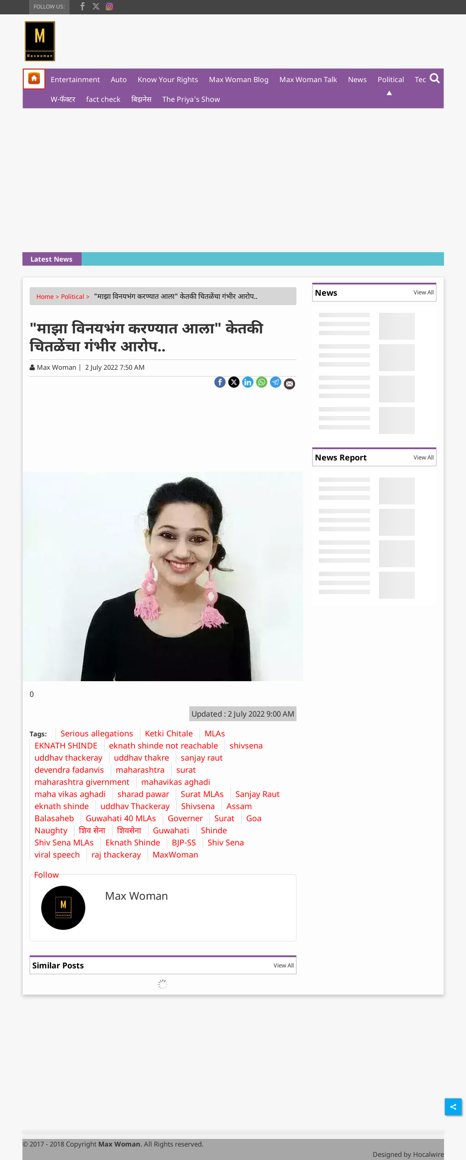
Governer (188, 818)
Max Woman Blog (239, 79)
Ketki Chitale (172, 733)
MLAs (218, 733)
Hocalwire (428, 1154)
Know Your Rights (168, 79)
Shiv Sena (229, 842)
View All (284, 965)
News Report (341, 457)
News (357, 79)
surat (189, 769)
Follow (46, 874)
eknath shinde (65, 806)
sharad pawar (147, 793)
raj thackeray (119, 854)
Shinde (217, 830)
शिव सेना (95, 830)
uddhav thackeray (72, 757)
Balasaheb (58, 818)
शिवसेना (132, 830)
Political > (76, 296)
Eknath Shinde (136, 842)
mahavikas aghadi (179, 781)
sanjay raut (205, 757)
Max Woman (136, 895)
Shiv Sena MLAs (67, 842)
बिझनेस (141, 99)
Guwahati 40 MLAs (124, 818)
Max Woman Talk (308, 79)
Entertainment (75, 79)
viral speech (61, 854)
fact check (103, 99)
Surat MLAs (206, 793)
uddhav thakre (145, 757)
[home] (34, 79)
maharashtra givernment (85, 781)
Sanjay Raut (261, 793)
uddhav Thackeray (138, 806)
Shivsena (201, 806)
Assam (242, 806)
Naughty (54, 830)
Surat (227, 818)
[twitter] (96, 5)
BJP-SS (187, 842)
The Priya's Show (191, 99)
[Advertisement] (233, 180)
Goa (257, 818)
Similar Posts (58, 965)
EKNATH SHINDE (69, 745)
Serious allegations (100, 733)
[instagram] (109, 5)
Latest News (51, 258)
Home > (48, 296)
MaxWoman (178, 854)
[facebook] (82, 5)
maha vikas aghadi (74, 793)
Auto (119, 79)
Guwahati (174, 830)
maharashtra (143, 769)
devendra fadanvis (73, 769)
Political (391, 79)
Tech (423, 79)
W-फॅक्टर (63, 99)
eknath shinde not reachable (167, 745)
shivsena (250, 745)
